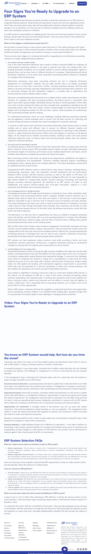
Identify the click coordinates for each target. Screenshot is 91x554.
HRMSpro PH (50, 528)
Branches (6, 528)
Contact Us (82, 3)
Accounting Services (23, 539)
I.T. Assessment (22, 537)
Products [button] (25, 3)
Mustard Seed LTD (52, 530)
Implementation (22, 530)
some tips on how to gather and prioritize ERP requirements (35, 462)
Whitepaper (36, 525)
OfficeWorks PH (51, 525)
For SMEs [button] (46, 3)
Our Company (8, 525)
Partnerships (7, 533)
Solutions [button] (35, 3)
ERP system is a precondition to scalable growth (27, 34)
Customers (7, 530)
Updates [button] (72, 3)
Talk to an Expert (37, 530)
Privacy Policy (7, 535)
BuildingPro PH (51, 533)
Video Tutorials (37, 528)
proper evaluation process (29, 475)
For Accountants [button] (60, 3)
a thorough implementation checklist (46, 511)
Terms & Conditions (9, 538)
